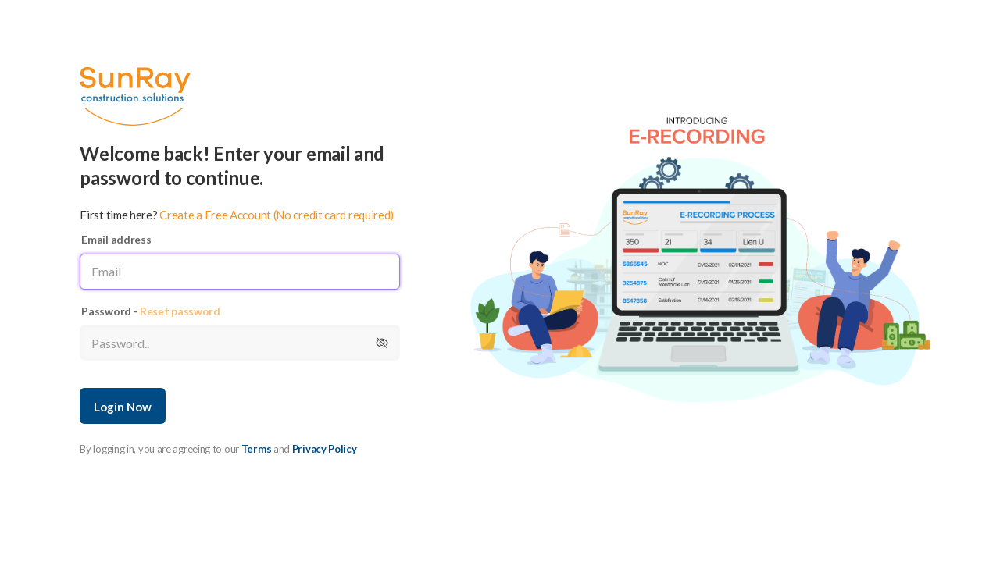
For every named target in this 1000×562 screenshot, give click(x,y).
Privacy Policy (324, 449)
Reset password (180, 311)
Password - (150, 311)
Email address (116, 239)
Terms (256, 449)
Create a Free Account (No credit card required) (276, 215)
